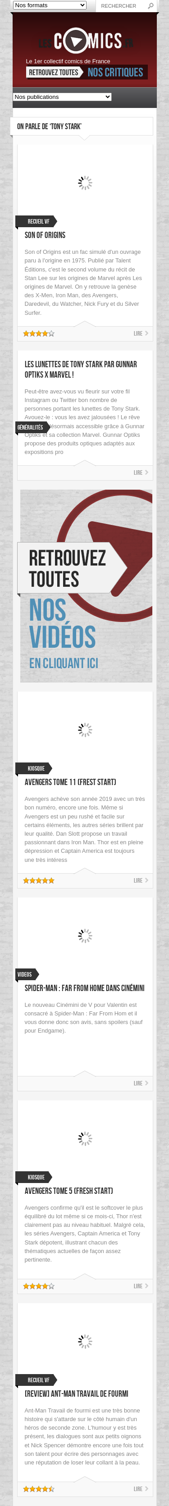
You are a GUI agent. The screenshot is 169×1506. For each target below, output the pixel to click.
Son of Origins (45, 235)
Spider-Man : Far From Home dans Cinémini (85, 988)
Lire (138, 333)
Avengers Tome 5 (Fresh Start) (69, 1191)
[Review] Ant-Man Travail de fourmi (76, 1394)
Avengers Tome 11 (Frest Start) (70, 782)
